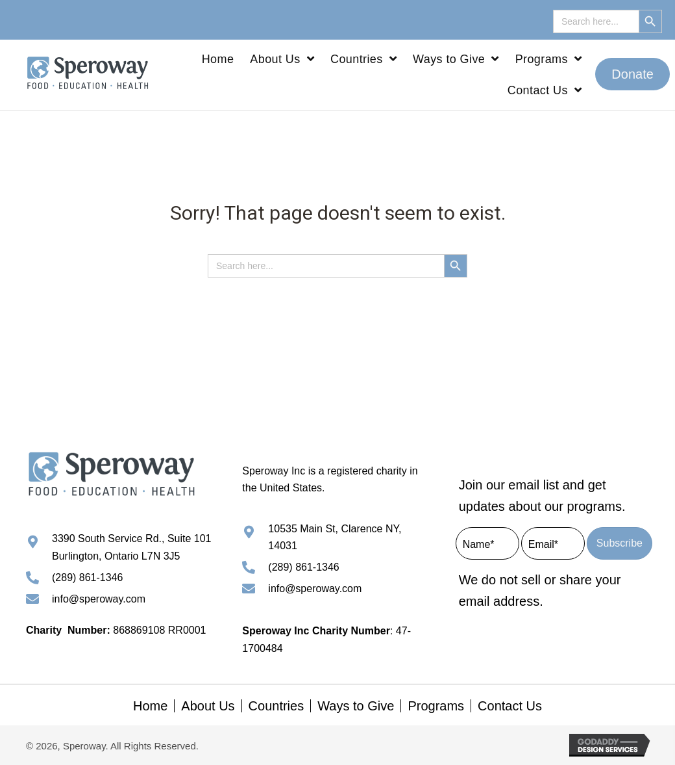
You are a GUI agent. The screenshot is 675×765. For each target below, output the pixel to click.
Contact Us (510, 705)
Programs (436, 705)
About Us (207, 705)
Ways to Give (355, 705)
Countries (276, 705)
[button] (632, 74)
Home (150, 705)
